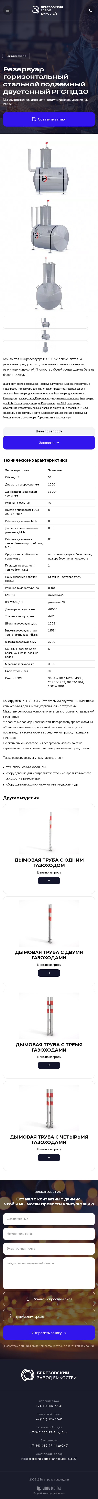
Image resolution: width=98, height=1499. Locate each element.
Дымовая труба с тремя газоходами (49, 1047)
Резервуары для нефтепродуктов (33, 393)
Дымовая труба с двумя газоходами (49, 955)
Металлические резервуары (19, 417)
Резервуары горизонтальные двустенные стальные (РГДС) (16, 56)
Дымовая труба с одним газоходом (49, 862)
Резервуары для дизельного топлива (57, 398)
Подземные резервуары (17, 412)
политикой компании (80, 1345)
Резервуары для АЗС (53, 403)
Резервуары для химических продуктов (42, 388)
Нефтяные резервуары (45, 412)
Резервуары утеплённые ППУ (56, 383)
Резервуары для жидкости (18, 398)
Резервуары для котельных (70, 393)
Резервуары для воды (27, 403)
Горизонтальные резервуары (54, 417)
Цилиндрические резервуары (20, 383)
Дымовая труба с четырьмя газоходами (49, 1139)
